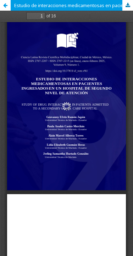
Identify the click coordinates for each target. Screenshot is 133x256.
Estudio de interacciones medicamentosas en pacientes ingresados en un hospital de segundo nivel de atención (73, 5)
